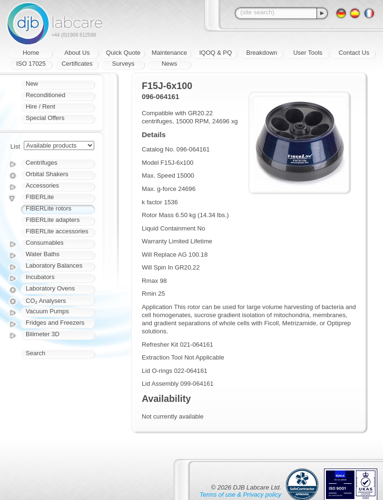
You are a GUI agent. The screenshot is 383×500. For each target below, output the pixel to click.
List (15, 146)
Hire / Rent (40, 106)
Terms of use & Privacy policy (240, 494)
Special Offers (45, 117)
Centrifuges (41, 162)
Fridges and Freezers (55, 322)
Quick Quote (123, 52)
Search (35, 353)
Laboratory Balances (54, 265)
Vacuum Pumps (47, 311)
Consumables (45, 242)
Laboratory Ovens (50, 288)
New (32, 83)
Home (31, 52)
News (169, 63)
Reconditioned (45, 95)
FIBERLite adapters (52, 219)
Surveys (123, 63)
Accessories (42, 185)
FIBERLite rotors (48, 208)
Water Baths (42, 254)
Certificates (76, 63)
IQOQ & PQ (215, 52)
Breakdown (261, 52)
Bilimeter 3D (42, 334)
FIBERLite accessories (57, 231)
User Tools (307, 52)
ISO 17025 (31, 63)
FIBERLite (40, 196)
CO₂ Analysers (46, 300)
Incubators (40, 276)
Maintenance (169, 52)
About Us (76, 52)
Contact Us (354, 52)
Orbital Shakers (47, 174)
